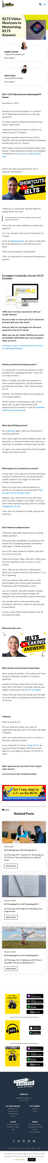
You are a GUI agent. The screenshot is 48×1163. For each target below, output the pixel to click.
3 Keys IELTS (32, 745)
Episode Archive (13, 1109)
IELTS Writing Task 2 (12, 850)
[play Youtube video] (24, 187)
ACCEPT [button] (31, 1159)
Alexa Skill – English (13, 1127)
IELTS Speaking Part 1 (12, 904)
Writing (10, 431)
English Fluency (13, 1111)
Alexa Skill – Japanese (13, 1124)
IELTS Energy (35, 1106)
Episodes (35, 1109)
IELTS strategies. (33, 690)
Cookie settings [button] (19, 1159)
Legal (38, 1148)
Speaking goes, (17, 241)
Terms (33, 1148)
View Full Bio (9, 58)
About (35, 1122)
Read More (11, 866)
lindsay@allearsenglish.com (24, 1098)
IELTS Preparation (35, 1132)
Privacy (27, 1148)
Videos (13, 1116)
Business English (13, 1114)
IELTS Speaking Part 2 (12, 955)
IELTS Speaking (28, 904)
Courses (34, 1129)
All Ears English (13, 1106)
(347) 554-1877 (24, 1100)
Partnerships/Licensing (35, 1127)
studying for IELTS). (11, 506)
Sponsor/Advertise (35, 1124)
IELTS (4, 94)
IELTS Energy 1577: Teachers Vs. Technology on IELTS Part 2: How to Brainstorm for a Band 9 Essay (23, 857)
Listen (13, 1122)
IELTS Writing (26, 850)
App (13, 1129)
